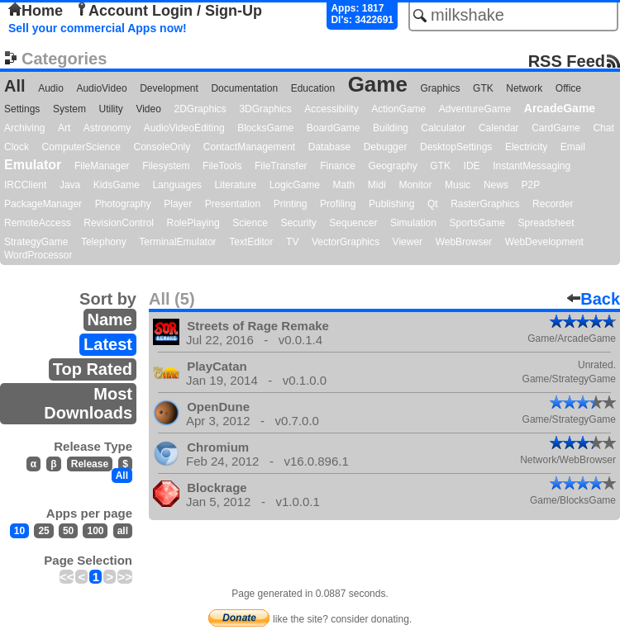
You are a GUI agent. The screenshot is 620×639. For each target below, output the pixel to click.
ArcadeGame (559, 108)
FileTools (222, 166)
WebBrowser (464, 242)
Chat (603, 128)
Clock (16, 147)
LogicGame (294, 185)
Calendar (499, 128)
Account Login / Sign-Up (168, 10)
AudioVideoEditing (184, 128)
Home (35, 10)
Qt (432, 204)
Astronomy (107, 128)
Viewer (407, 242)
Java (70, 185)
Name (110, 319)
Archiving (24, 128)
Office (568, 88)
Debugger (386, 147)
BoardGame (333, 128)
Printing (291, 204)
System (69, 109)
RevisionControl (118, 223)
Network (524, 88)
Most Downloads (88, 403)
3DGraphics (265, 109)
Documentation (244, 88)
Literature (235, 185)
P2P (530, 185)
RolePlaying (193, 223)
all (122, 531)
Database (329, 147)
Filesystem (165, 166)
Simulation (413, 223)
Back (593, 299)
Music (457, 185)
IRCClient (25, 185)
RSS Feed (566, 60)
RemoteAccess (37, 223)
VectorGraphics (345, 242)
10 (19, 531)
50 (68, 531)
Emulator (32, 165)
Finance (337, 166)
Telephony (103, 242)
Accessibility (331, 109)
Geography (392, 166)
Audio (51, 88)
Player (178, 204)
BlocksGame (265, 128)
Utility (111, 109)
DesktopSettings (456, 147)
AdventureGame (475, 109)
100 (95, 531)
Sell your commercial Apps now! (97, 28)
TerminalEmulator (177, 242)
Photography (123, 204)
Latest (107, 344)
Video (148, 109)
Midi (377, 185)
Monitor (415, 185)
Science (250, 223)
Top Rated (92, 369)
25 (43, 531)
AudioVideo (101, 88)
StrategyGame (36, 242)
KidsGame (116, 185)
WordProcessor (38, 255)
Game (378, 84)
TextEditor (251, 242)
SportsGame (477, 223)
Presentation (232, 204)
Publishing (391, 204)
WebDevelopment (544, 242)
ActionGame (398, 109)
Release (89, 464)
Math (344, 185)
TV (292, 242)
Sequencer (353, 223)
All (15, 86)
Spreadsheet (545, 223)
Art (64, 128)
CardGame (556, 128)
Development (169, 88)
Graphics (440, 88)
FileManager (102, 166)
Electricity (526, 147)
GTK (483, 88)
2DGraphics (200, 109)
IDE (472, 166)
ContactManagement (249, 147)
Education (313, 88)
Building (390, 128)
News (496, 185)
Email (572, 147)
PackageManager (43, 204)
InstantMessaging (531, 166)
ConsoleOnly (162, 147)
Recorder (552, 204)
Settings (22, 109)
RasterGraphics (485, 204)
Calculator (443, 128)
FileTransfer (281, 166)
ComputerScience (81, 147)
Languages (176, 185)
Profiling (337, 204)
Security (298, 223)
